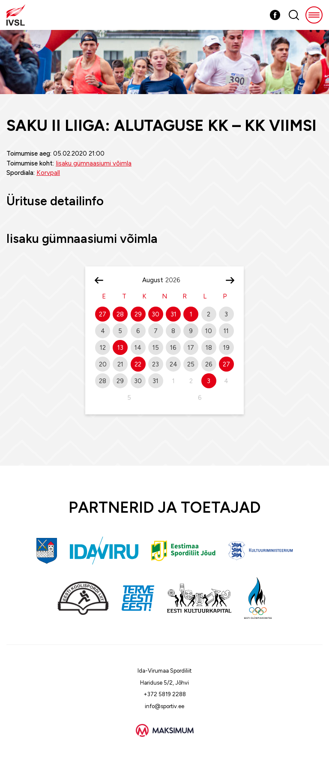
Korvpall (48, 173)
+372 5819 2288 (165, 694)
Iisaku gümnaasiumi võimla (94, 163)
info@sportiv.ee (164, 706)
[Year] (176, 280)
